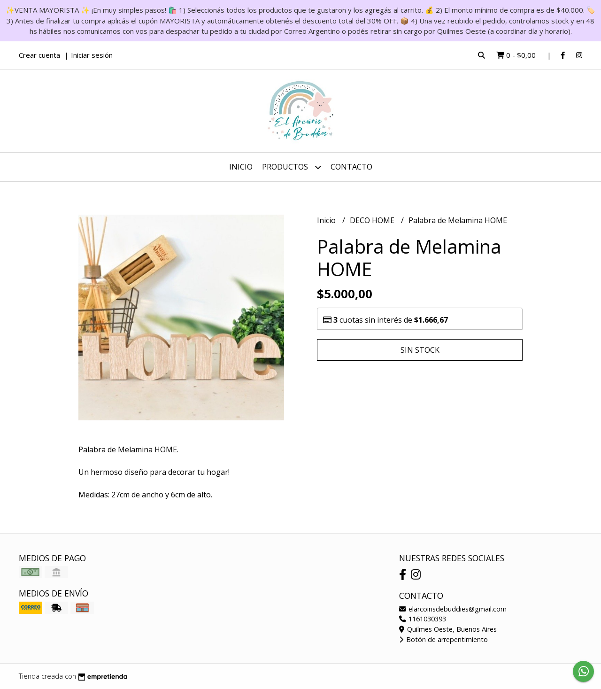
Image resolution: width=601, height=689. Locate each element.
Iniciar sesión (92, 55)
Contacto (351, 167)
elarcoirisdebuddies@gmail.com (453, 608)
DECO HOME (373, 220)
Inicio (241, 167)
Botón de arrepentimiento (443, 639)
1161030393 (422, 618)
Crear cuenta (39, 55)
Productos (291, 167)
